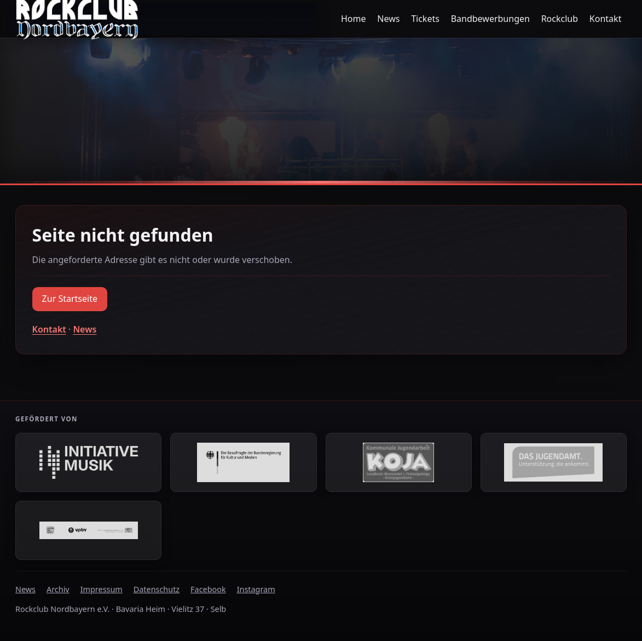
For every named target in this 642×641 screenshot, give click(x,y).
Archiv (58, 589)
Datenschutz (157, 589)
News (388, 19)
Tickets (425, 19)
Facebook (208, 589)
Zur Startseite (69, 299)
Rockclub (559, 19)
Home (353, 19)
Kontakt (605, 19)
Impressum (101, 589)
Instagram (256, 589)
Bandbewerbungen (490, 19)
